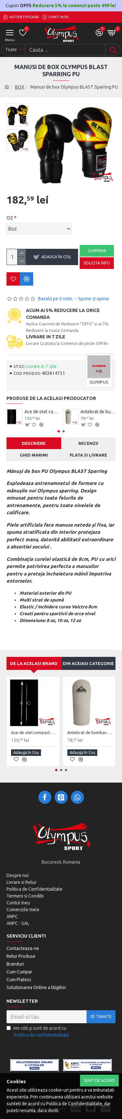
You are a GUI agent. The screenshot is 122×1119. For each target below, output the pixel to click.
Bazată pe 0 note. (55, 298)
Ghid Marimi (34, 455)
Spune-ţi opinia (93, 298)
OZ (10, 217)
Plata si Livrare (88, 455)
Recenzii (88, 443)
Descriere (34, 443)
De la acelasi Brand (34, 663)
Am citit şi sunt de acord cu (38, 1032)
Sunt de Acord (99, 1080)
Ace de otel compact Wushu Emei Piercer (42, 411)
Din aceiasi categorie (88, 663)
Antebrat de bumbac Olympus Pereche (97, 411)
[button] (59, 431)
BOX (19, 87)
